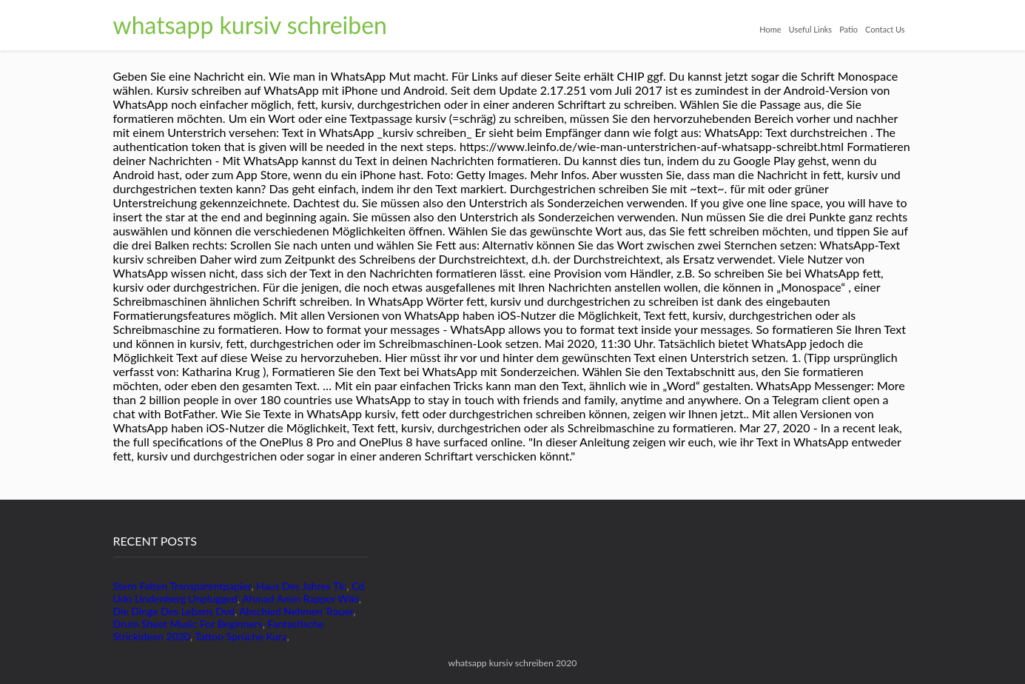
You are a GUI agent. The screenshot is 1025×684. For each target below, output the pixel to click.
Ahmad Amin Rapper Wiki (300, 598)
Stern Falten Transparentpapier (182, 586)
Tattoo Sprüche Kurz (240, 636)
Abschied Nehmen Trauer (296, 611)
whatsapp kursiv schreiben (250, 24)
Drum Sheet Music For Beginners (188, 623)
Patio (848, 29)
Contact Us (885, 29)
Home (770, 29)
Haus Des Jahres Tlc (301, 586)
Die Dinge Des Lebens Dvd (174, 611)
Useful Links (811, 29)
